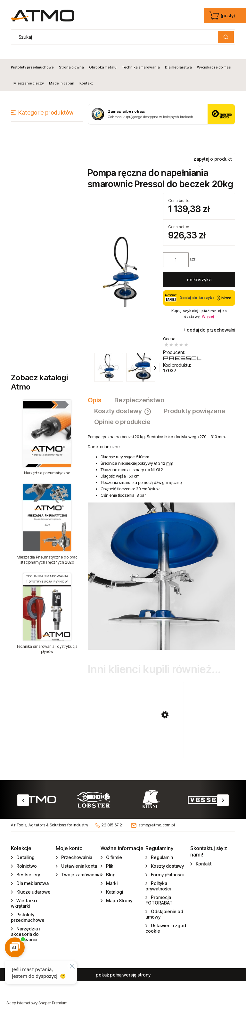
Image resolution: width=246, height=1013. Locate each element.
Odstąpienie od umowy (164, 912)
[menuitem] (33, 61)
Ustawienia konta (78, 864)
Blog (110, 872)
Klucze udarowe (33, 890)
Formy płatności (167, 872)
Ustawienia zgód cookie (165, 926)
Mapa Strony (118, 898)
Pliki (109, 864)
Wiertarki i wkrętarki (24, 901)
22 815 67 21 (113, 823)
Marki (111, 881)
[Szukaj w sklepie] (116, 37)
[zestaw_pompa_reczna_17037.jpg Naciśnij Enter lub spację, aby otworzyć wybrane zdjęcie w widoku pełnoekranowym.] (124, 266)
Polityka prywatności (158, 884)
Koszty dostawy (167, 864)
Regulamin (161, 855)
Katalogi (114, 890)
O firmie (113, 855)
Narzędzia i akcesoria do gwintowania (25, 932)
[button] (155, 361)
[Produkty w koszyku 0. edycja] (222, 15)
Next (223, 798)
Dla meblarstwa (32, 881)
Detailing (25, 855)
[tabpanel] (161, 536)
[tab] (98, 394)
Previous (23, 798)
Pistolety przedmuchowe (28, 915)
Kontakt (203, 861)
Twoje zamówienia (80, 872)
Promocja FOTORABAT (159, 898)
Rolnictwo (26, 864)
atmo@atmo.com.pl (156, 823)
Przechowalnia (76, 855)
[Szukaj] (226, 37)
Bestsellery (27, 872)
